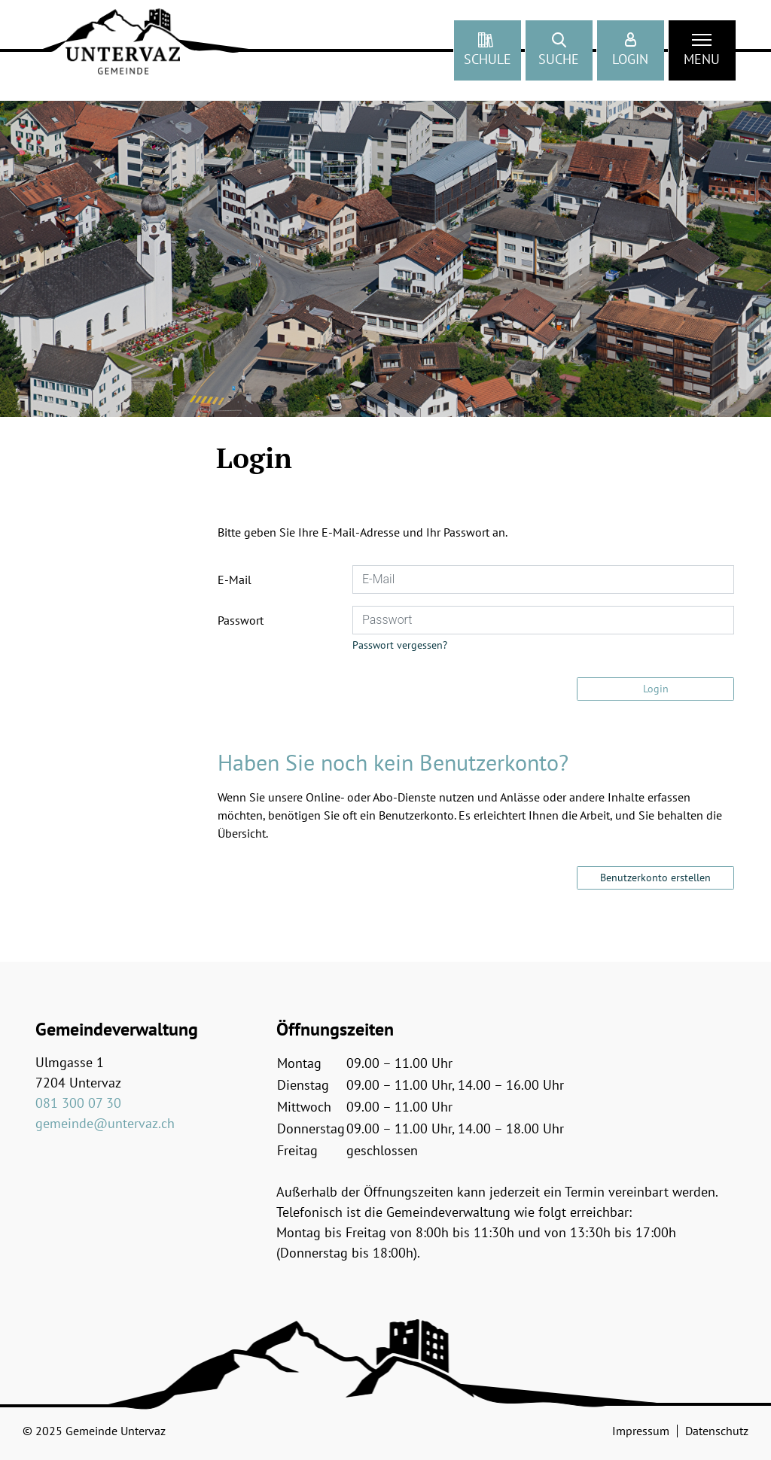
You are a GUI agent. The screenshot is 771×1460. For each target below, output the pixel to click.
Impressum (640, 1430)
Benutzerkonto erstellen (655, 877)
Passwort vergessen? (399, 645)
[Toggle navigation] (702, 50)
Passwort (241, 620)
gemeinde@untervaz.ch (105, 1123)
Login (656, 688)
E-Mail (234, 579)
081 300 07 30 (78, 1103)
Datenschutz (716, 1430)
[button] (559, 50)
